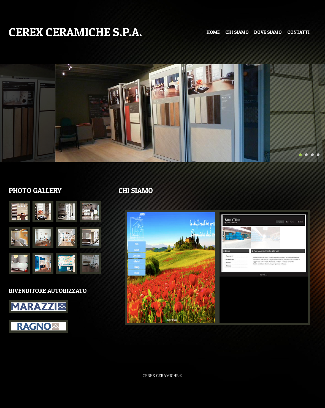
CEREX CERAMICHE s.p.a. (75, 32)
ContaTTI (298, 32)
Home (213, 32)
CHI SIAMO (237, 32)
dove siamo (268, 32)
